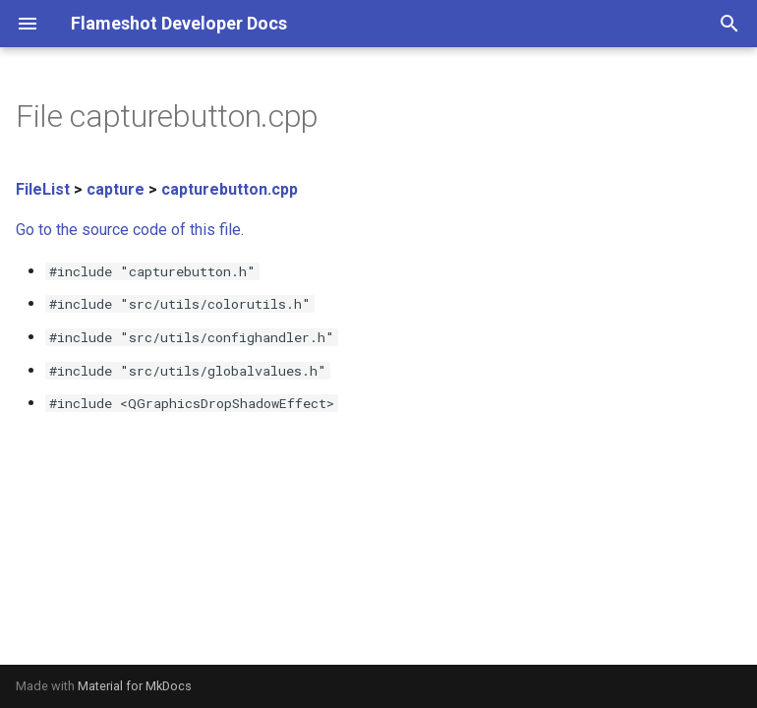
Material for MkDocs (135, 685)
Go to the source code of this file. (130, 229)
